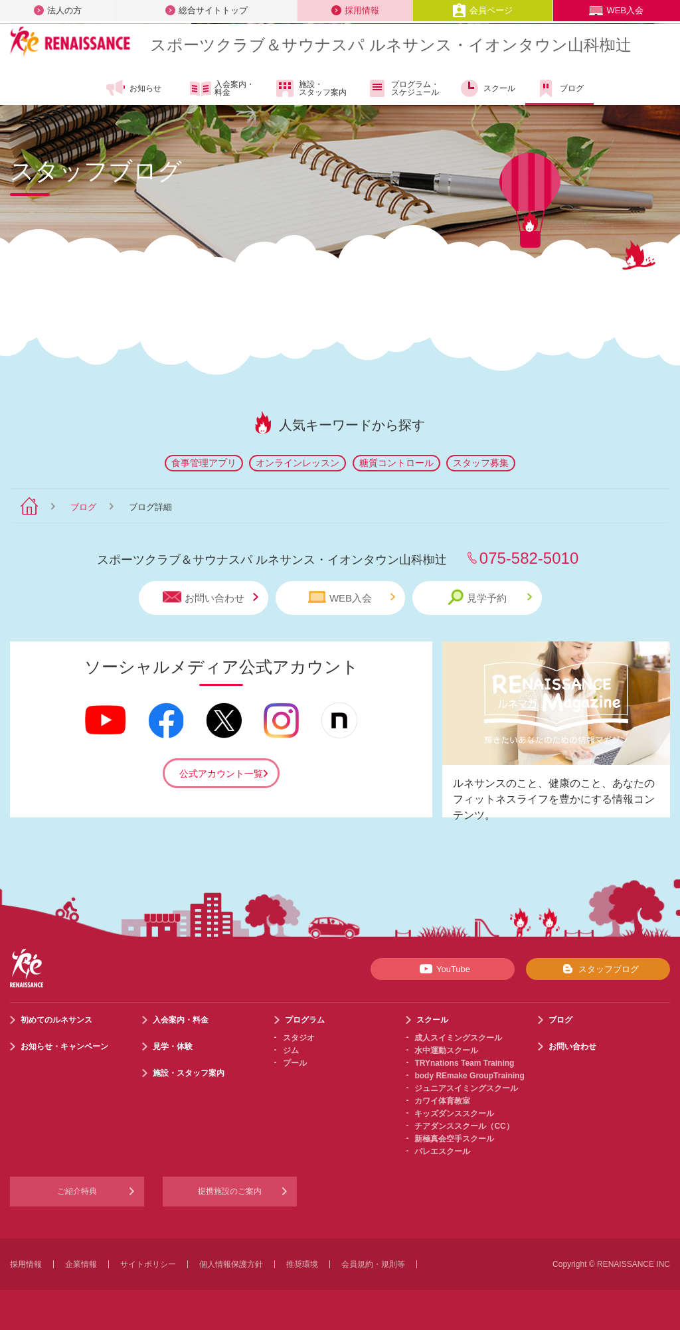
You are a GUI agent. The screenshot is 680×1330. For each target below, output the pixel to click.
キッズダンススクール (454, 1113)
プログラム (305, 1020)
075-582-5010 (528, 558)
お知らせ (133, 88)
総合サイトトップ (206, 10)
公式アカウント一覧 (221, 773)
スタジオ (299, 1037)
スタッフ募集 (481, 462)
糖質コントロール (396, 462)
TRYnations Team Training (464, 1063)
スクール (487, 88)
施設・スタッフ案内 (310, 88)
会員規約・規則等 (373, 1264)
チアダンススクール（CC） (463, 1126)
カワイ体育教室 (442, 1101)
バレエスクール (442, 1151)
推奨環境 (302, 1264)
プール (295, 1063)
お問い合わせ (210, 597)
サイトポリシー (148, 1264)
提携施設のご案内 (230, 1191)
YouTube (442, 968)
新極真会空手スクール (454, 1138)
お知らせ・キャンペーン (64, 1046)
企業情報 (81, 1264)
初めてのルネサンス (56, 1020)
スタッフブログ (598, 968)
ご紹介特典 (77, 1191)
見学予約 (490, 597)
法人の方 (58, 10)
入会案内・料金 (222, 89)
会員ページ (482, 10)
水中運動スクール (446, 1050)
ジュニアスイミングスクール (466, 1088)
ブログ (559, 88)
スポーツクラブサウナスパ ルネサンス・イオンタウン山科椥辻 (391, 45)
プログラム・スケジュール (403, 88)
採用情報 (355, 10)
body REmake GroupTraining (469, 1075)
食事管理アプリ (203, 462)
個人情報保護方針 (231, 1264)
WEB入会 (616, 10)
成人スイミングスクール (458, 1037)
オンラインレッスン (297, 462)
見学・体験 (173, 1046)
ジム (291, 1050)
